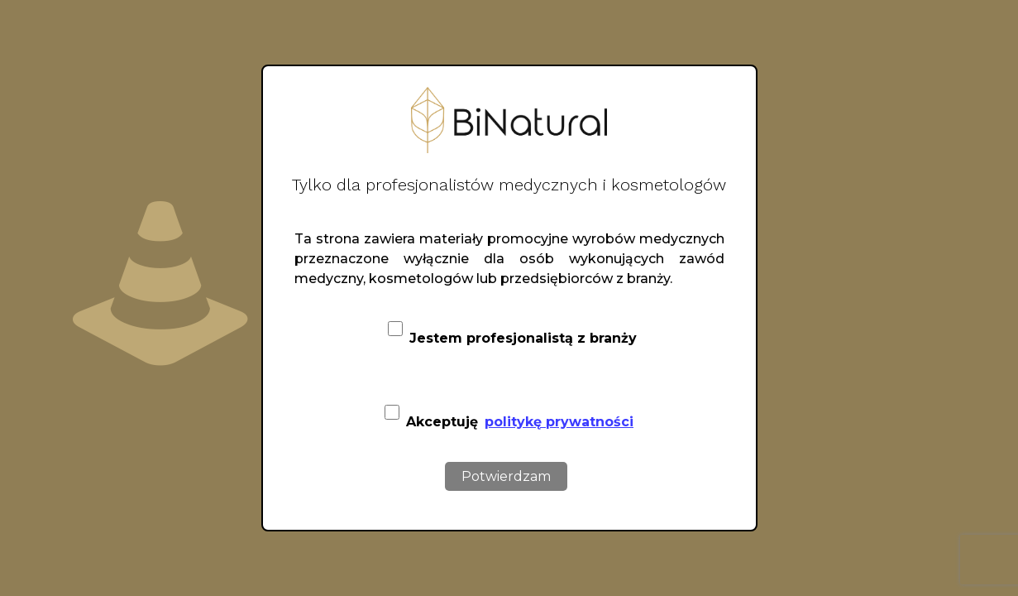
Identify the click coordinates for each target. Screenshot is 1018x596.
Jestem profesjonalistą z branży (512, 333)
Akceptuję (509, 412)
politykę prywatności (559, 422)
